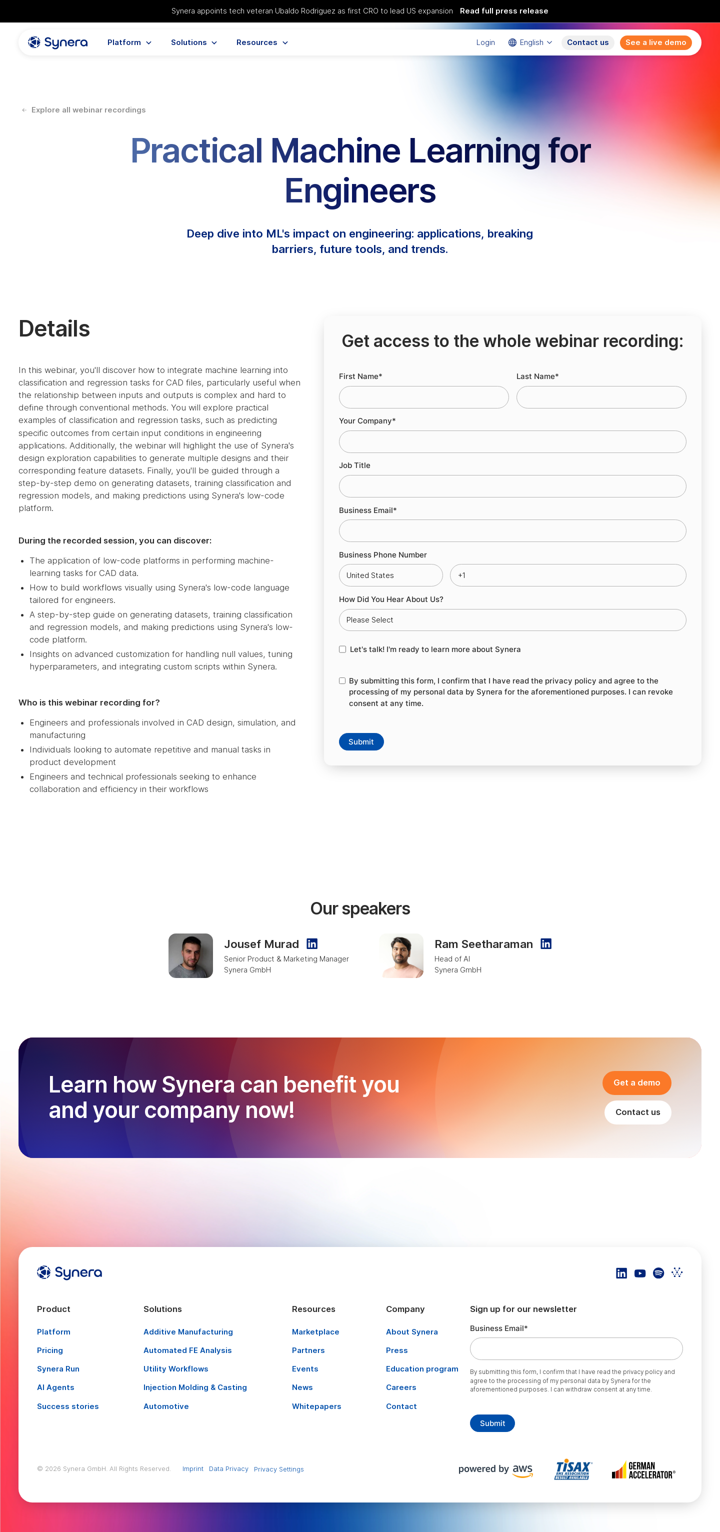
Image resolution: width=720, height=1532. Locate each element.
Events (305, 1369)
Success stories (68, 1406)
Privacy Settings (279, 1469)
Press (397, 1350)
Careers (401, 1387)
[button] (130, 43)
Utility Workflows (176, 1369)
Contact (401, 1406)
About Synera (412, 1332)
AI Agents (55, 1387)
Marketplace (316, 1332)
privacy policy (570, 681)
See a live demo (656, 42)
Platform (53, 1332)
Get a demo (637, 1083)
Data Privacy (228, 1468)
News (302, 1387)
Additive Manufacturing (188, 1332)
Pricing (50, 1350)
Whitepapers (317, 1406)
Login (485, 42)
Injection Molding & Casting (195, 1387)
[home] (58, 43)
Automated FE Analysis (188, 1350)
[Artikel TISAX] (576, 1469)
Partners (308, 1350)
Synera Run (58, 1369)
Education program (422, 1369)
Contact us (588, 42)
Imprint (193, 1468)
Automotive (166, 1406)
